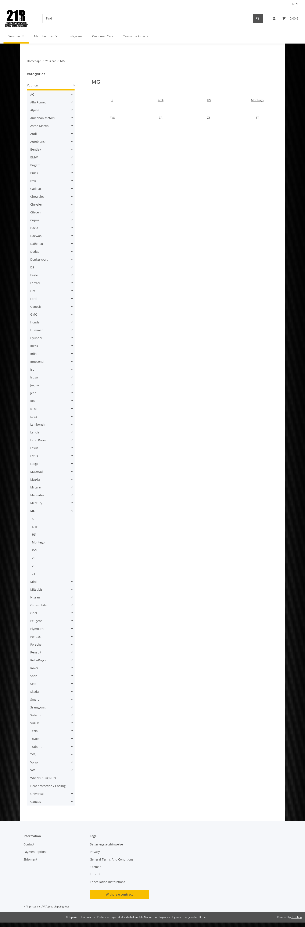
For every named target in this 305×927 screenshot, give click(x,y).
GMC (33, 314)
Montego (257, 100)
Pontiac (35, 637)
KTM (33, 409)
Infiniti (34, 354)
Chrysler (36, 204)
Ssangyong (38, 707)
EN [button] (293, 4)
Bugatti (35, 165)
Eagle (34, 275)
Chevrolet (37, 197)
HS (209, 100)
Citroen (35, 212)
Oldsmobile (38, 605)
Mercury (36, 503)
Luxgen (35, 464)
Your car (33, 85)
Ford (33, 299)
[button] (274, 18)
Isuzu (34, 377)
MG (32, 511)
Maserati (36, 472)
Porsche (36, 644)
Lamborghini (39, 424)
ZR (160, 118)
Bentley (35, 149)
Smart (34, 699)
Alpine (34, 110)
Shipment (30, 859)
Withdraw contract (119, 894)
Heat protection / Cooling (48, 786)
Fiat (32, 291)
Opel (33, 613)
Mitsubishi (37, 589)
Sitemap (95, 867)
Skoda (34, 692)
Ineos (34, 346)
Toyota (35, 739)
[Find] (148, 18)
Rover (34, 668)
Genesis (36, 307)
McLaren (36, 487)
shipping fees (61, 906)
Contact (29, 844)
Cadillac (36, 189)
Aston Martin (39, 126)
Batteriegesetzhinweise (106, 844)
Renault (35, 652)
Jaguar (34, 385)
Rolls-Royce (38, 660)
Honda (35, 322)
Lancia (34, 432)
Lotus (34, 456)
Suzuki (35, 723)
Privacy (95, 852)
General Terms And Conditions (111, 859)
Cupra (34, 220)
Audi (33, 134)
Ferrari (35, 283)
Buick (34, 173)
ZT (257, 118)
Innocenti (37, 362)
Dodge (34, 252)
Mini (33, 582)
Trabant (36, 747)
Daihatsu (36, 244)
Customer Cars (102, 36)
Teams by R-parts (135, 36)
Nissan (35, 597)
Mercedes (37, 495)
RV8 (112, 118)
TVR (33, 754)
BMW (34, 157)
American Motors (42, 118)
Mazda (35, 479)
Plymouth (37, 629)
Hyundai (36, 338)
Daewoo (36, 236)
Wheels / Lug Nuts (43, 778)
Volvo (34, 762)
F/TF (161, 100)
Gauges (35, 802)
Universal (37, 794)
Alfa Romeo (38, 102)
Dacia (34, 228)
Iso (32, 369)
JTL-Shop (296, 917)
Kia (32, 401)
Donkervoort (39, 259)
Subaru (35, 715)
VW (32, 770)
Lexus (34, 448)
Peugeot (36, 621)
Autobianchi (38, 142)
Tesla (34, 731)
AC (32, 94)
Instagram (75, 36)
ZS (209, 118)
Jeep (33, 393)
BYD (33, 181)
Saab (33, 676)
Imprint (95, 874)
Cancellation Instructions (107, 882)
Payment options (35, 852)
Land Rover (38, 440)
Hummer (36, 330)
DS (32, 267)
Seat (33, 684)
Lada (33, 417)
